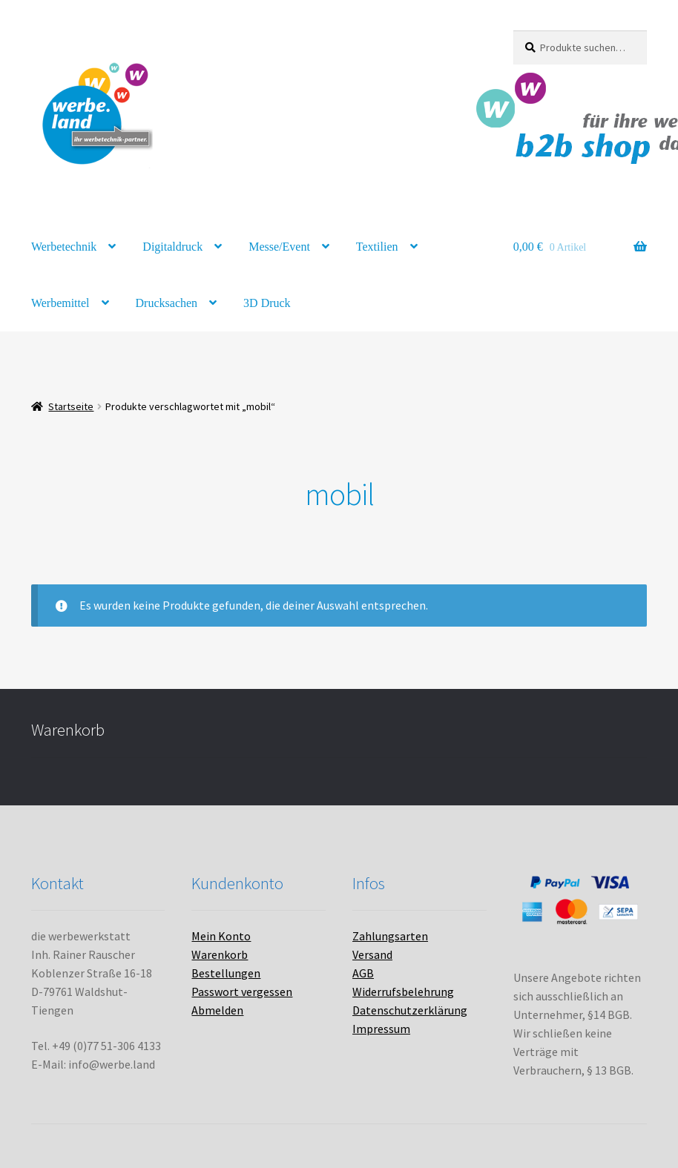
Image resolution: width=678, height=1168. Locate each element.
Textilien (377, 246)
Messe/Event (279, 246)
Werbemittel (60, 303)
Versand (372, 954)
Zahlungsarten (390, 935)
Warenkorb (219, 954)
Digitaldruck (172, 246)
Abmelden (217, 1010)
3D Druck (267, 303)
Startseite (70, 406)
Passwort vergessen (241, 991)
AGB (363, 973)
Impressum (381, 1028)
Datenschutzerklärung (409, 1010)
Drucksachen (167, 303)
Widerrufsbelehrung (403, 991)
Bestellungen (225, 973)
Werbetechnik (63, 246)
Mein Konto (221, 935)
